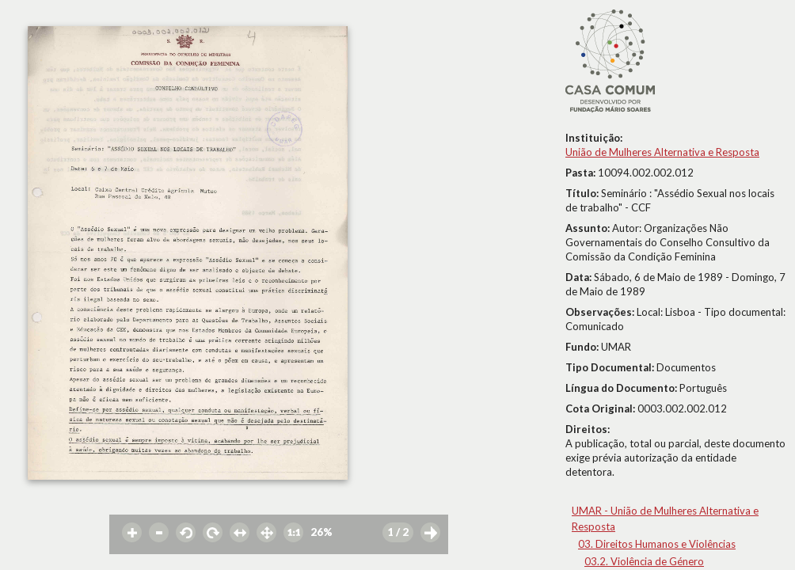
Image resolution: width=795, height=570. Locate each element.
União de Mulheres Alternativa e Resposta (662, 152)
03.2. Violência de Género (644, 561)
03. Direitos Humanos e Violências (657, 544)
